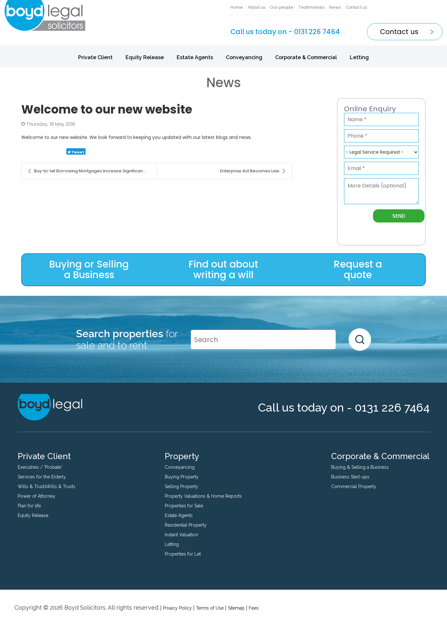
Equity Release (145, 57)
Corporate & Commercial (306, 57)
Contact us (356, 7)
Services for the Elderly (42, 476)
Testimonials (311, 7)
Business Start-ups (350, 476)
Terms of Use (210, 608)
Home (236, 7)
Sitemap (236, 608)
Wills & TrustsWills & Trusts (46, 486)
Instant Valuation (181, 534)
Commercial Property (353, 486)
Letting (359, 57)
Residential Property (186, 525)
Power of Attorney (36, 496)
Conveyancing (244, 57)
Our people (281, 7)
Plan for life (29, 505)
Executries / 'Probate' (40, 467)
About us (256, 7)
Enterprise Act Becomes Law (252, 171)
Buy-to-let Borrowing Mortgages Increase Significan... (87, 171)
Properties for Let (183, 554)
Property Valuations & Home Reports (203, 496)
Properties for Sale (184, 505)
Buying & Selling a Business (360, 467)
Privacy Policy (177, 608)
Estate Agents (195, 57)
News (335, 7)
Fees (254, 608)
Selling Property (181, 486)
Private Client (95, 57)
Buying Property (182, 476)
